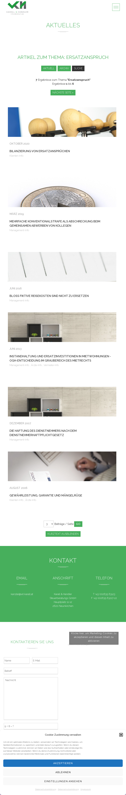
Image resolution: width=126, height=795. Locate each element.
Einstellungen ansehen (63, 781)
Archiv (64, 68)
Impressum (86, 789)
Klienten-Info (16, 155)
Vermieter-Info (51, 365)
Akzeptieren (63, 763)
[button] (121, 734)
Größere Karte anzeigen (79, 682)
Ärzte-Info (36, 365)
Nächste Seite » (63, 92)
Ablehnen (63, 772)
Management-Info (19, 230)
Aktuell (48, 68)
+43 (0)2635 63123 (105, 594)
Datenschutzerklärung (45, 789)
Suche (78, 68)
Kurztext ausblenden (63, 533)
